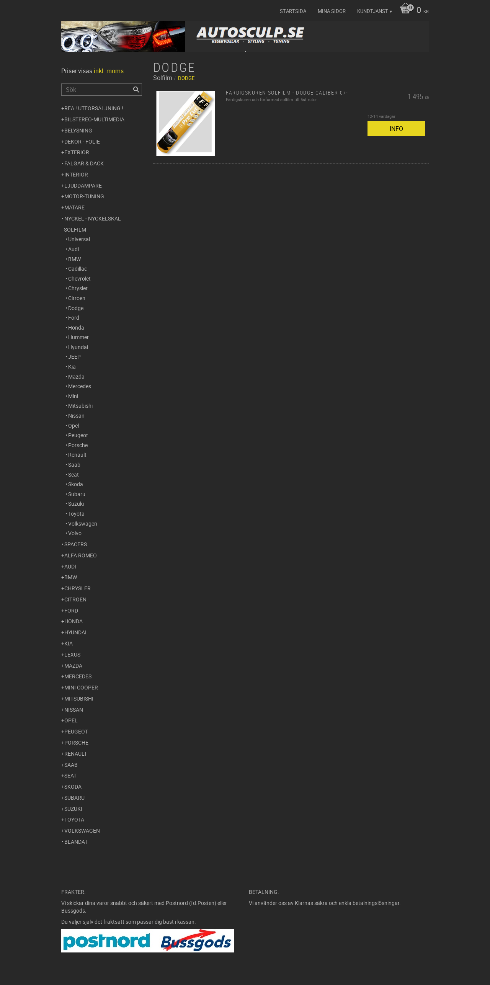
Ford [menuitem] (73, 317)
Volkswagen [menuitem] (82, 523)
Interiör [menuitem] (76, 174)
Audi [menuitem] (73, 249)
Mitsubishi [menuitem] (80, 405)
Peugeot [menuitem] (78, 435)
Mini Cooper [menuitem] (81, 687)
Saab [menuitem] (74, 464)
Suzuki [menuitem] (76, 503)
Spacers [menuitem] (75, 544)
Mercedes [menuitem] (79, 386)
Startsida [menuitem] (293, 11)
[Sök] (136, 89)
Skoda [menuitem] (75, 484)
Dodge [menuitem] (75, 308)
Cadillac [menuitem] (77, 268)
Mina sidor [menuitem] (332, 11)
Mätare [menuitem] (74, 207)
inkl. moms (109, 71)
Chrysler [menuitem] (78, 288)
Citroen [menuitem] (76, 298)
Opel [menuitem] (73, 425)
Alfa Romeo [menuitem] (80, 555)
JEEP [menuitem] (74, 356)
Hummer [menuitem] (78, 337)
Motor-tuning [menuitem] (84, 196)
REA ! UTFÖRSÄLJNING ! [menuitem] (93, 108)
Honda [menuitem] (76, 327)
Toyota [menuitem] (76, 513)
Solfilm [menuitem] (75, 229)
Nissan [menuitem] (76, 415)
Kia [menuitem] (72, 366)
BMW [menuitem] (74, 259)
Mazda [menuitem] (76, 376)
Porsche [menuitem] (78, 445)
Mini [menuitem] (73, 396)
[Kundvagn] (412, 10)
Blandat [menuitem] (76, 841)
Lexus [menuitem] (72, 654)
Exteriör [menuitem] (76, 152)
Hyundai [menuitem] (78, 347)
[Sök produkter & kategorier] (101, 89)
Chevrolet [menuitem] (79, 278)
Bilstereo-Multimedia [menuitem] (94, 119)
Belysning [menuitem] (78, 130)
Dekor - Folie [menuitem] (82, 141)
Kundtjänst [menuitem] (372, 11)
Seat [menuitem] (73, 474)
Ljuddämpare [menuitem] (83, 185)
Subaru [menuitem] (76, 494)
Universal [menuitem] (79, 239)
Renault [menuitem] (77, 454)
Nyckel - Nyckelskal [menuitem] (92, 218)
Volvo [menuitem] (75, 533)
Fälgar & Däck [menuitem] (84, 163)
